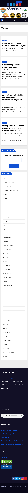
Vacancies (5, 40)
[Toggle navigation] (14, 20)
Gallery (5, 261)
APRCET (5, 198)
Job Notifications (8, 273)
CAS (4, 206)
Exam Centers (7, 237)
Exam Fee (5, 241)
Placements (6, 305)
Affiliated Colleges (7, 434)
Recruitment (6, 309)
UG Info (5, 336)
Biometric (5, 202)
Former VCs (6, 257)
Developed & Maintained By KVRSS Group (11, 486)
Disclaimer (5, 457)
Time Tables (6, 332)
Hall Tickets (6, 265)
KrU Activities (7, 277)
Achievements (7, 186)
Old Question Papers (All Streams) (12, 440)
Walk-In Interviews (8, 352)
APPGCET (5, 194)
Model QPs (6, 289)
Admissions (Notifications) (10, 190)
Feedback (5, 253)
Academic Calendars (9, 182)
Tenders (5, 328)
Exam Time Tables (8, 245)
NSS (4, 301)
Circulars (5, 210)
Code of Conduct (8, 214)
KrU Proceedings (7, 285)
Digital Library (6, 437)
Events (5, 233)
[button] (25, 20)
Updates (5, 344)
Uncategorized (7, 340)
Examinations (7, 249)
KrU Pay (5, 281)
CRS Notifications (8, 226)
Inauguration (6, 269)
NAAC (4, 293)
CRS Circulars (7, 222)
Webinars (5, 356)
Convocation (6, 218)
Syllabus (5, 324)
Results (5, 312)
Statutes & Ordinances (9, 320)
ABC (4, 178)
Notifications (6, 297)
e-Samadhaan (7, 229)
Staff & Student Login (9, 430)
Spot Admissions (8, 316)
